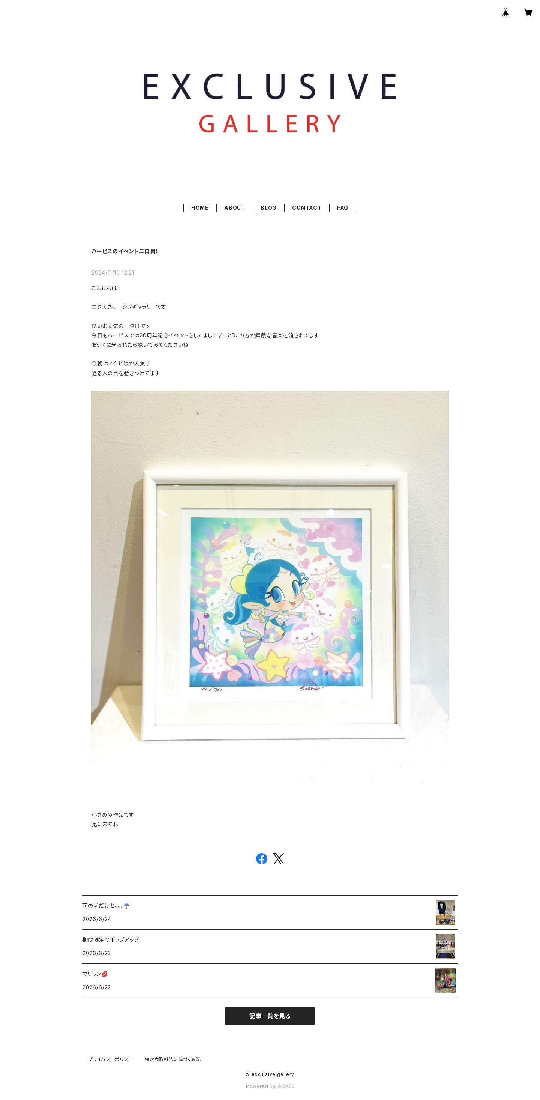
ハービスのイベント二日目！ (125, 251)
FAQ (342, 207)
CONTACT (307, 207)
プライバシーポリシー (110, 1059)
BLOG (269, 207)
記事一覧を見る (270, 1016)
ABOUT (234, 207)
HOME (200, 207)
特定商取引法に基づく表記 (173, 1059)
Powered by (270, 1086)
